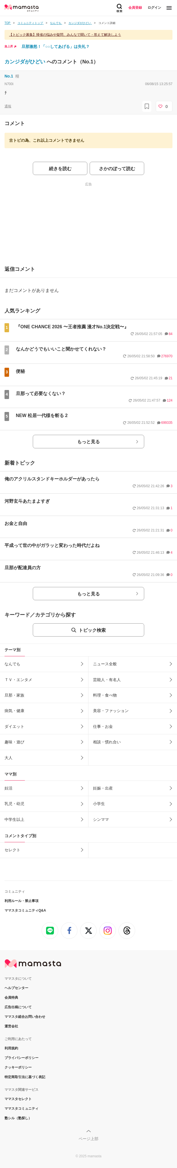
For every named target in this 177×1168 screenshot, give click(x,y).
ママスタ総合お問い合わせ (25, 1016)
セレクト (12, 850)
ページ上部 (88, 1138)
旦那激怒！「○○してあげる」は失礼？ (55, 46)
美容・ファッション (111, 710)
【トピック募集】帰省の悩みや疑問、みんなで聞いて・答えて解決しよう (65, 35)
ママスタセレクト (18, 1099)
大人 (8, 757)
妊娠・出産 (103, 788)
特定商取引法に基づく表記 (25, 1077)
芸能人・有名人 (107, 679)
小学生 (99, 803)
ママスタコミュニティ (21, 1108)
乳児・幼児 (14, 803)
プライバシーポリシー (21, 1058)
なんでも (12, 664)
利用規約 (11, 1048)
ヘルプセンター (16, 988)
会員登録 (135, 8)
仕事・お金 (103, 726)
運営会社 (11, 1026)
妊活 (8, 788)
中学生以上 (14, 819)
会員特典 (11, 997)
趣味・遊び (14, 742)
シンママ (101, 819)
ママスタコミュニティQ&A (25, 910)
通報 (8, 106)
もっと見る (88, 441)
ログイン (154, 8)
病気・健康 (14, 710)
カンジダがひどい (26, 62)
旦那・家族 (14, 695)
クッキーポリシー (18, 1067)
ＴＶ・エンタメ (18, 679)
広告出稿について (18, 1007)
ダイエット (14, 726)
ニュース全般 (105, 664)
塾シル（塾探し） (18, 1118)
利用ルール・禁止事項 (21, 901)
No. (9, 76)
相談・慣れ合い (107, 742)
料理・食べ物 (105, 695)
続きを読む (60, 168)
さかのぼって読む (117, 168)
